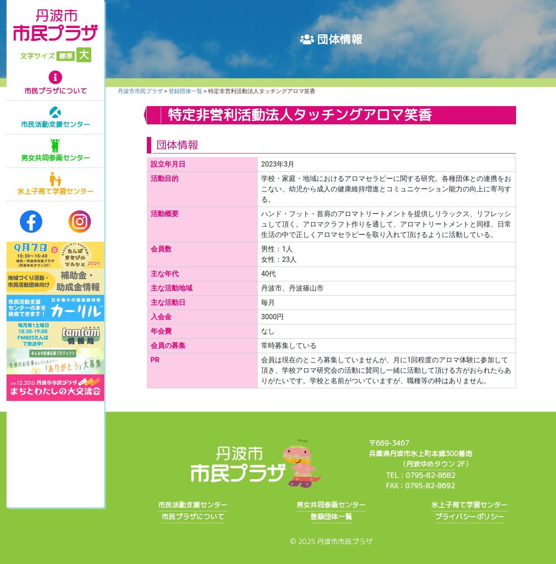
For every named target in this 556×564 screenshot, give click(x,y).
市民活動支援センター (55, 124)
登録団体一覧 (331, 516)
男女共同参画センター (55, 158)
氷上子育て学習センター (55, 191)
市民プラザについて (55, 91)
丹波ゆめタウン (430, 464)
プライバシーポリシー (469, 516)
